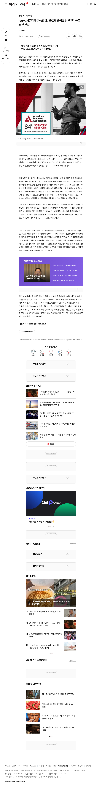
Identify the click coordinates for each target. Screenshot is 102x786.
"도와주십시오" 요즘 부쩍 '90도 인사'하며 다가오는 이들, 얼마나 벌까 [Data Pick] (57, 414)
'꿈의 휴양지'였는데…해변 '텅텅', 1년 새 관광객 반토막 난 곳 (57, 425)
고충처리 (80, 766)
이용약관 (73, 766)
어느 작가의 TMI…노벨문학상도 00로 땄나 (58, 694)
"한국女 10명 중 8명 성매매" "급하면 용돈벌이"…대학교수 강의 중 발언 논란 (65, 276)
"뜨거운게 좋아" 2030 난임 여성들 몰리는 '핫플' (58, 728)
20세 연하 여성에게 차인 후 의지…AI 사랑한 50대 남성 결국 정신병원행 (57, 393)
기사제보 (48, 766)
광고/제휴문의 (16, 766)
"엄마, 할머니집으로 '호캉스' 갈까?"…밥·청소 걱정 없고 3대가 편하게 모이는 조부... (65, 281)
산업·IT (21, 16)
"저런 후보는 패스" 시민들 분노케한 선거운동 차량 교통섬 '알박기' (65, 266)
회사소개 (7, 766)
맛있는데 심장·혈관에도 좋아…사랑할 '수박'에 (57, 705)
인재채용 (25, 766)
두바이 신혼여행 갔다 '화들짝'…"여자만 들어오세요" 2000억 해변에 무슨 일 (57, 403)
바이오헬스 (30, 16)
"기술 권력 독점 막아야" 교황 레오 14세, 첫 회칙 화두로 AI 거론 (65, 270)
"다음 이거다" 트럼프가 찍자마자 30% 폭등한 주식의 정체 (58, 717)
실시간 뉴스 (34, 4)
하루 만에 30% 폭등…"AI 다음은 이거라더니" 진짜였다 (58, 436)
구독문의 (41, 766)
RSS (54, 766)
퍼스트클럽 (33, 766)
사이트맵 (88, 766)
